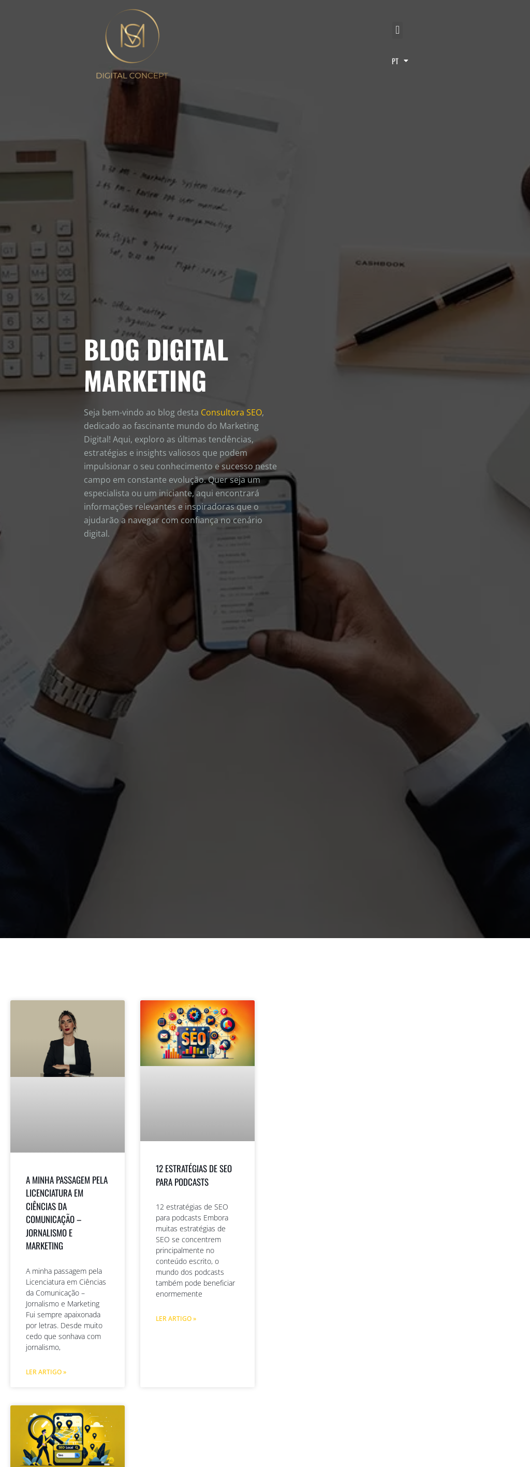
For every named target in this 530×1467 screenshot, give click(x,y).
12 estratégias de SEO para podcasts (194, 1175)
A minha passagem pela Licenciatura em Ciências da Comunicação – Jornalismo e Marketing (67, 1213)
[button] (397, 30)
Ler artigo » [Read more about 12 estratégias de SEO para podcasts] (176, 1318)
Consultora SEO (231, 412)
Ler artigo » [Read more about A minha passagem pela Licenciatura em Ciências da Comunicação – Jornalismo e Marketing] (46, 1372)
